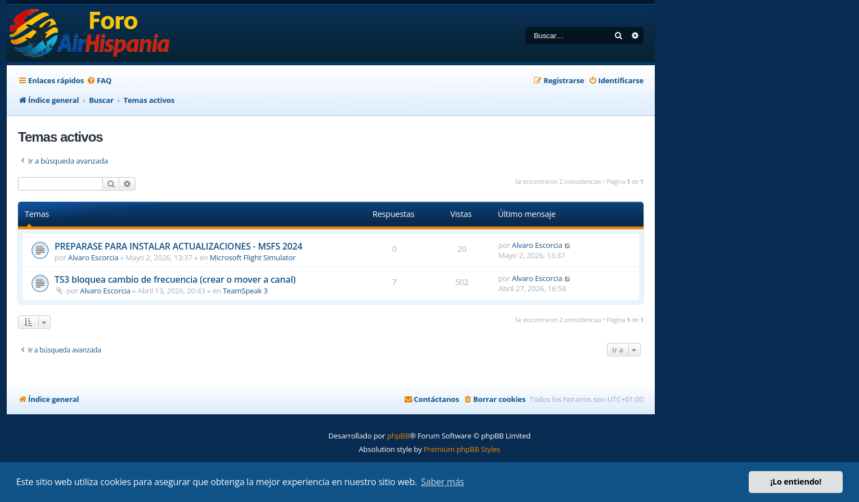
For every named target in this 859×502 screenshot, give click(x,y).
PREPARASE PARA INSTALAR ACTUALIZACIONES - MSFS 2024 (178, 246)
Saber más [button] (442, 482)
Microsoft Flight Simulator (253, 257)
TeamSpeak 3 (245, 291)
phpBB (398, 436)
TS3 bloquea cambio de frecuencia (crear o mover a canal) (175, 279)
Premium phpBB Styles (462, 449)
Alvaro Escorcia (93, 257)
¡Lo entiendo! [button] (795, 481)
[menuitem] (99, 81)
